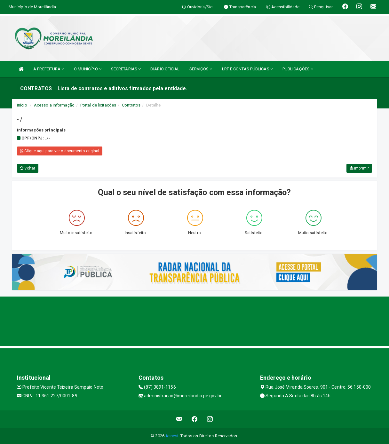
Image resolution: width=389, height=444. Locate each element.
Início (22, 105)
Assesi (172, 435)
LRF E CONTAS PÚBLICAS (247, 69)
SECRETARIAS (126, 69)
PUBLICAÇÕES (297, 69)
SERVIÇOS (200, 69)
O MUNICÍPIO (87, 69)
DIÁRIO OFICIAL (164, 69)
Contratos (131, 105)
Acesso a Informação (54, 105)
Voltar (27, 168)
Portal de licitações (98, 105)
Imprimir (359, 168)
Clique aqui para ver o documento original (59, 151)
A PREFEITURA (48, 69)
